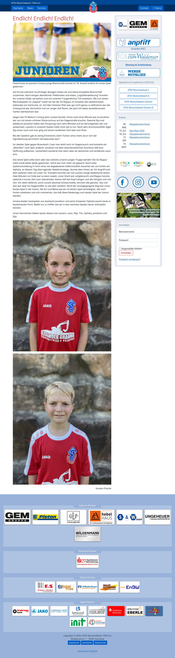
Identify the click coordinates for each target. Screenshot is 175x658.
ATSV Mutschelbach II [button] (138, 95)
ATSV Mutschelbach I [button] (138, 89)
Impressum (74, 642)
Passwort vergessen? (129, 259)
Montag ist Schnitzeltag (138, 64)
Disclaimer (87, 642)
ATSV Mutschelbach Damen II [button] (138, 107)
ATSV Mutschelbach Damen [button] (138, 101)
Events (122, 117)
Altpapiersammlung (139, 124)
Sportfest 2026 (136, 130)
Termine (41, 8)
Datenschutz (100, 642)
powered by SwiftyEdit (87, 651)
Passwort (123, 240)
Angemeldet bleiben (130, 248)
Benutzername (126, 231)
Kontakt (144, 8)
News (30, 8)
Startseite (18, 8)
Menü (157, 8)
